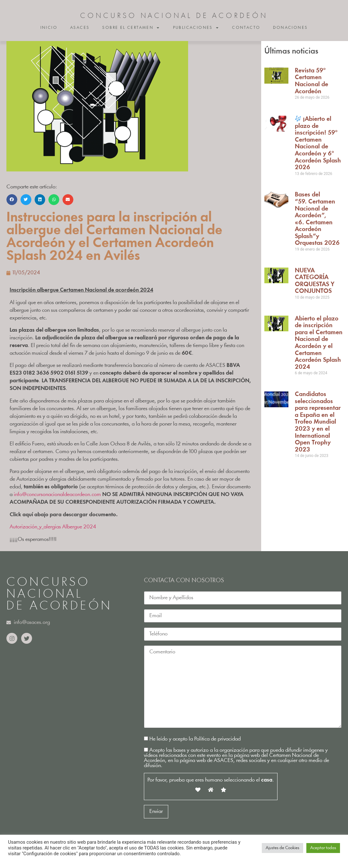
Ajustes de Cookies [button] (282, 848)
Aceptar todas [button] (323, 848)
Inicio (48, 28)
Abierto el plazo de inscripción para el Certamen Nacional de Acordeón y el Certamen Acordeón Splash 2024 (319, 343)
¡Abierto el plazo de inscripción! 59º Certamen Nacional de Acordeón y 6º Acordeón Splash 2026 (318, 143)
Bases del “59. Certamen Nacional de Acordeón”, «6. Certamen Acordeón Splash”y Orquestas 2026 (317, 219)
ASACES (79, 28)
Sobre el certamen (131, 28)
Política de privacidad (217, 739)
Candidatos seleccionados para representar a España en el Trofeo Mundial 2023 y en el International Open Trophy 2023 (318, 422)
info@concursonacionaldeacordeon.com (57, 494)
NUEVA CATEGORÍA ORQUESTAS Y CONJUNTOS (314, 281)
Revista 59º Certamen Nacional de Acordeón (311, 81)
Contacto (246, 28)
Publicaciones (196, 28)
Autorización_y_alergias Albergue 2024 (53, 527)
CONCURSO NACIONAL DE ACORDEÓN (174, 16)
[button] (11, 199)
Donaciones (290, 28)
